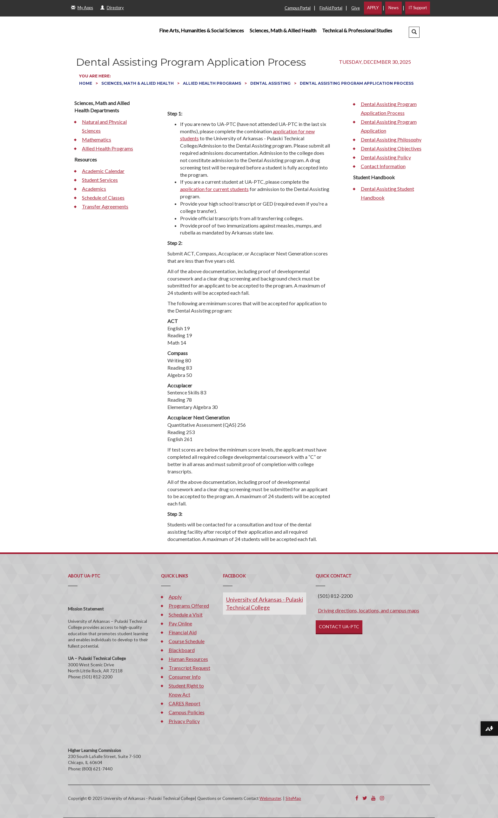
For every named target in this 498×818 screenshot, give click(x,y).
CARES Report (184, 703)
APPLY (373, 7)
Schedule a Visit (186, 614)
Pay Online (180, 623)
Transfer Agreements (105, 206)
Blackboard (182, 650)
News (393, 7)
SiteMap (293, 798)
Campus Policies (187, 712)
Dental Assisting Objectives (391, 148)
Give (355, 7)
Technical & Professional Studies (357, 30)
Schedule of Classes (103, 198)
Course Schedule (187, 641)
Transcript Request (189, 668)
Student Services (100, 180)
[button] (414, 32)
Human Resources (188, 659)
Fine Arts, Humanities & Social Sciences (201, 30)
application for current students (214, 189)
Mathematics (96, 139)
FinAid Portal (331, 7)
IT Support (417, 7)
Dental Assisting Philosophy (391, 139)
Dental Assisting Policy (386, 157)
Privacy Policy (184, 721)
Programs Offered (189, 606)
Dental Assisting (271, 83)
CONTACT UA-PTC (339, 626)
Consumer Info (185, 677)
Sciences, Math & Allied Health (283, 30)
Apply (175, 597)
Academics (94, 189)
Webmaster (270, 798)
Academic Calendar (103, 171)
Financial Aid (183, 632)
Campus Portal (298, 7)
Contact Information (383, 166)
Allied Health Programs (212, 83)
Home (86, 83)
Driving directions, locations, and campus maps (368, 610)
